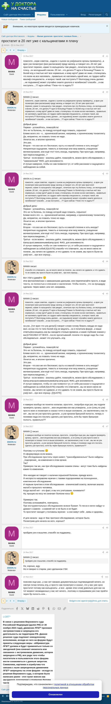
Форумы (41, 14)
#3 (107, 174)
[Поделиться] (103, 56)
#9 (107, 552)
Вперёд (20, 50)
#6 (107, 400)
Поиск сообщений (28, 19)
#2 (107, 92)
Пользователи (57, 14)
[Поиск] (107, 14)
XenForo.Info (18, 701)
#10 (106, 577)
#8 (107, 528)
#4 (107, 261)
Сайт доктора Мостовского (17, 14)
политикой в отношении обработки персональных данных (68, 686)
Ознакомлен (56, 694)
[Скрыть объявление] (107, 26)
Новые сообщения (9, 19)
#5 (107, 294)
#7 (107, 426)
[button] (33, 14)
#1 (107, 56)
